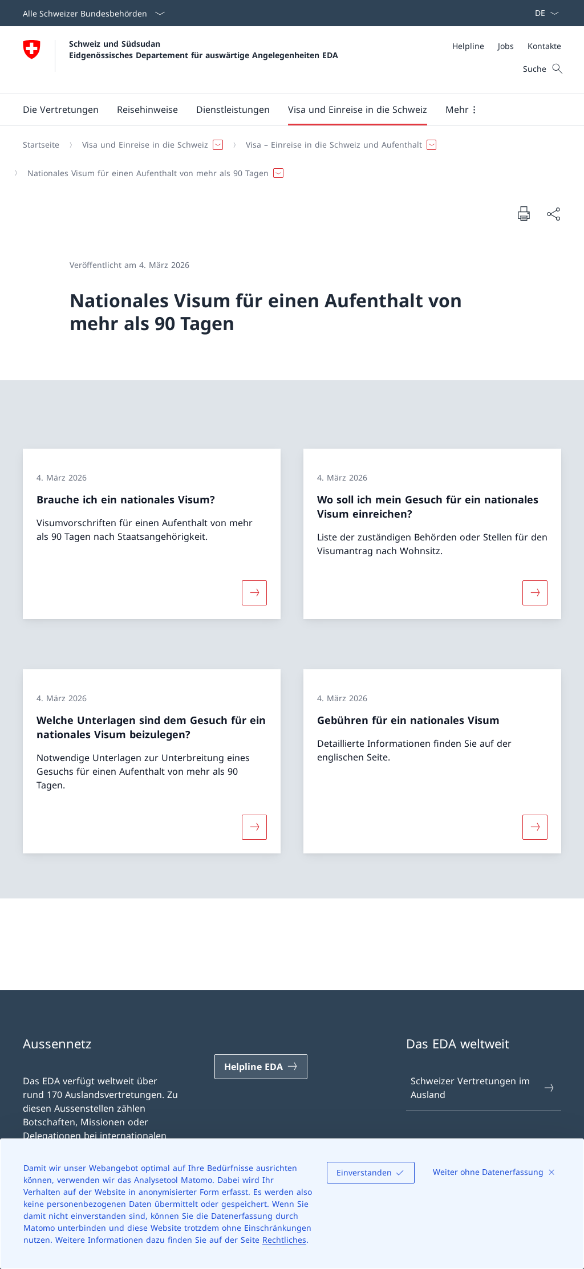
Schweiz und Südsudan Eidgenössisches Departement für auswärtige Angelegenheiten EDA (203, 49)
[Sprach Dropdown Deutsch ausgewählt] (543, 13)
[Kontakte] (544, 46)
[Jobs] (506, 46)
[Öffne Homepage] (180, 59)
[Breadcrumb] (287, 159)
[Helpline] (468, 46)
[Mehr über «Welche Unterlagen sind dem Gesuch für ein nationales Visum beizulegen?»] (254, 826)
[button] (61, 109)
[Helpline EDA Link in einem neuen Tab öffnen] (260, 1066)
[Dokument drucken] (523, 213)
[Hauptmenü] (283, 109)
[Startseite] (41, 145)
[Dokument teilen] (553, 214)
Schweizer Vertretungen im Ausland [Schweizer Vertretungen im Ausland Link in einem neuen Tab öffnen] (483, 1088)
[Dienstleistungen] (233, 109)
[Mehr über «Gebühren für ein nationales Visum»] (535, 826)
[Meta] (506, 46)
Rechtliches (284, 1239)
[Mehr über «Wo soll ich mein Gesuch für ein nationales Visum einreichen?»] (535, 592)
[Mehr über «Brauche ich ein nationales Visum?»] (254, 592)
